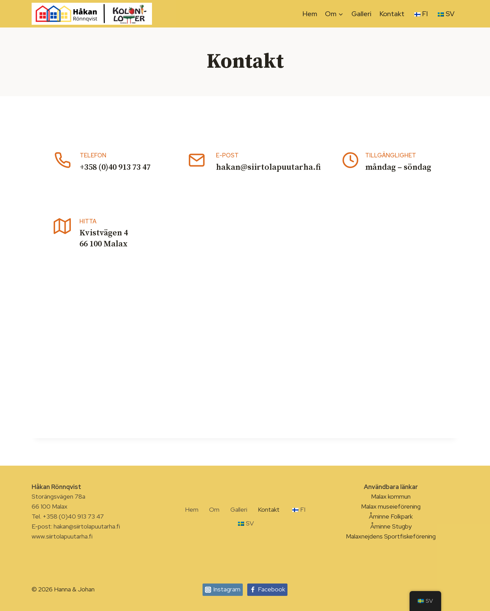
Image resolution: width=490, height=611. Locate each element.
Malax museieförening (391, 506)
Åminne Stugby (391, 526)
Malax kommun (391, 496)
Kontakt (392, 13)
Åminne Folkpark (391, 516)
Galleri (361, 13)
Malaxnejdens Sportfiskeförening (391, 536)
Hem (310, 13)
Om (214, 509)
